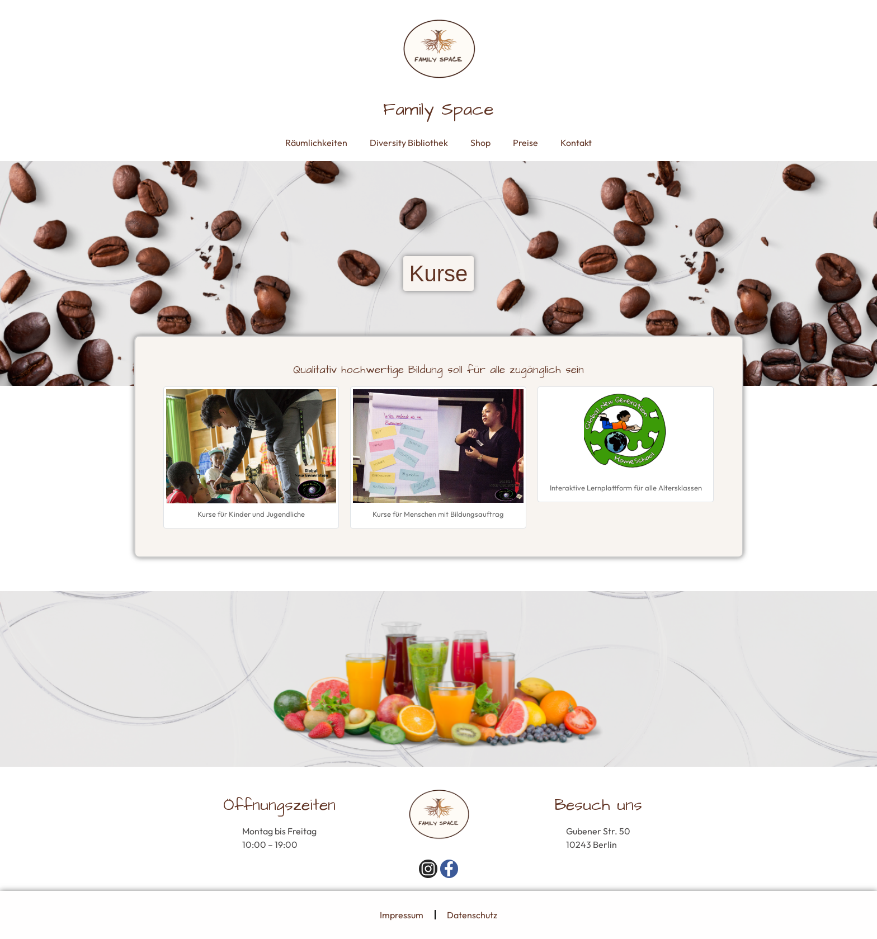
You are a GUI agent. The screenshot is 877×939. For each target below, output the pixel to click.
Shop (480, 142)
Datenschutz (472, 915)
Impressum (401, 915)
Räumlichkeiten (316, 142)
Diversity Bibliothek (409, 142)
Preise (525, 142)
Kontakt (576, 142)
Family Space (438, 109)
